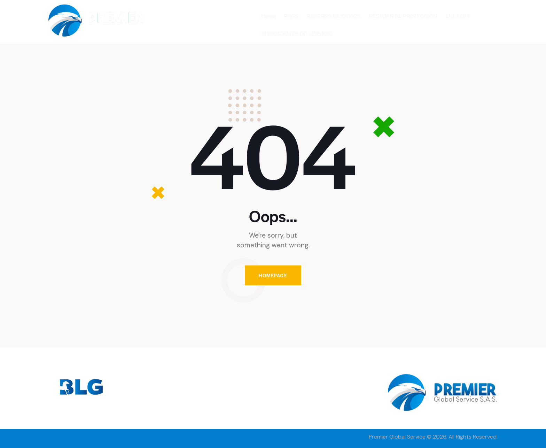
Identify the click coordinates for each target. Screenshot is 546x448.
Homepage (273, 275)
